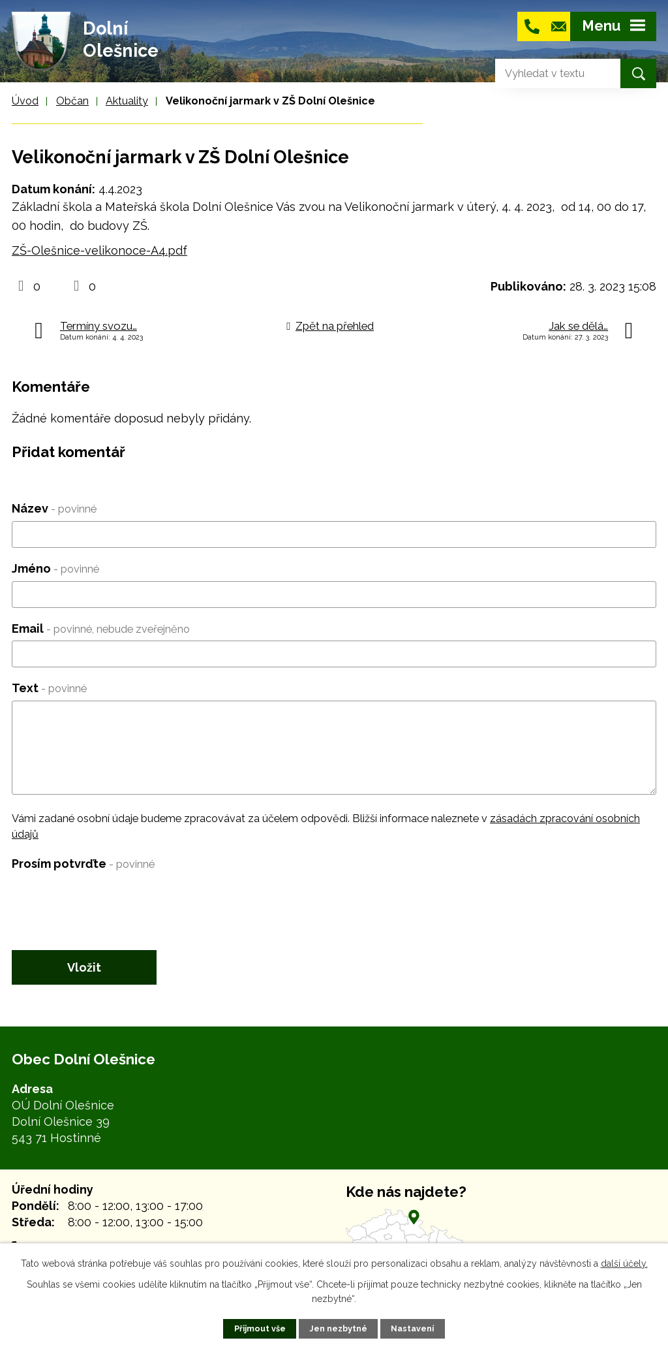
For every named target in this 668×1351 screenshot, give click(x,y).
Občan (72, 101)
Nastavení (412, 1328)
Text (49, 688)
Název (54, 508)
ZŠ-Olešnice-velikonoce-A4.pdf (99, 250)
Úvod (25, 101)
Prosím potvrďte (83, 863)
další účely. (624, 1263)
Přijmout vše (260, 1328)
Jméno (55, 568)
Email (101, 628)
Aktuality (127, 101)
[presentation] (111, 901)
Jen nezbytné (338, 1328)
